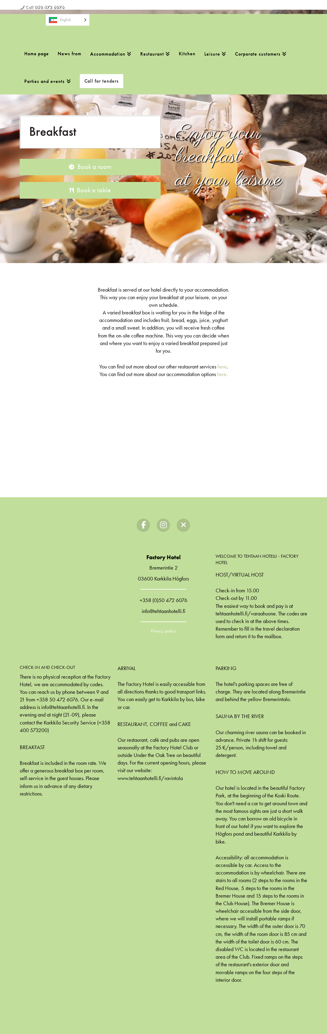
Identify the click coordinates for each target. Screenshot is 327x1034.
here (222, 366)
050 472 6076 (49, 7)
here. (222, 374)
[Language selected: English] (68, 20)
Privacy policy (163, 631)
